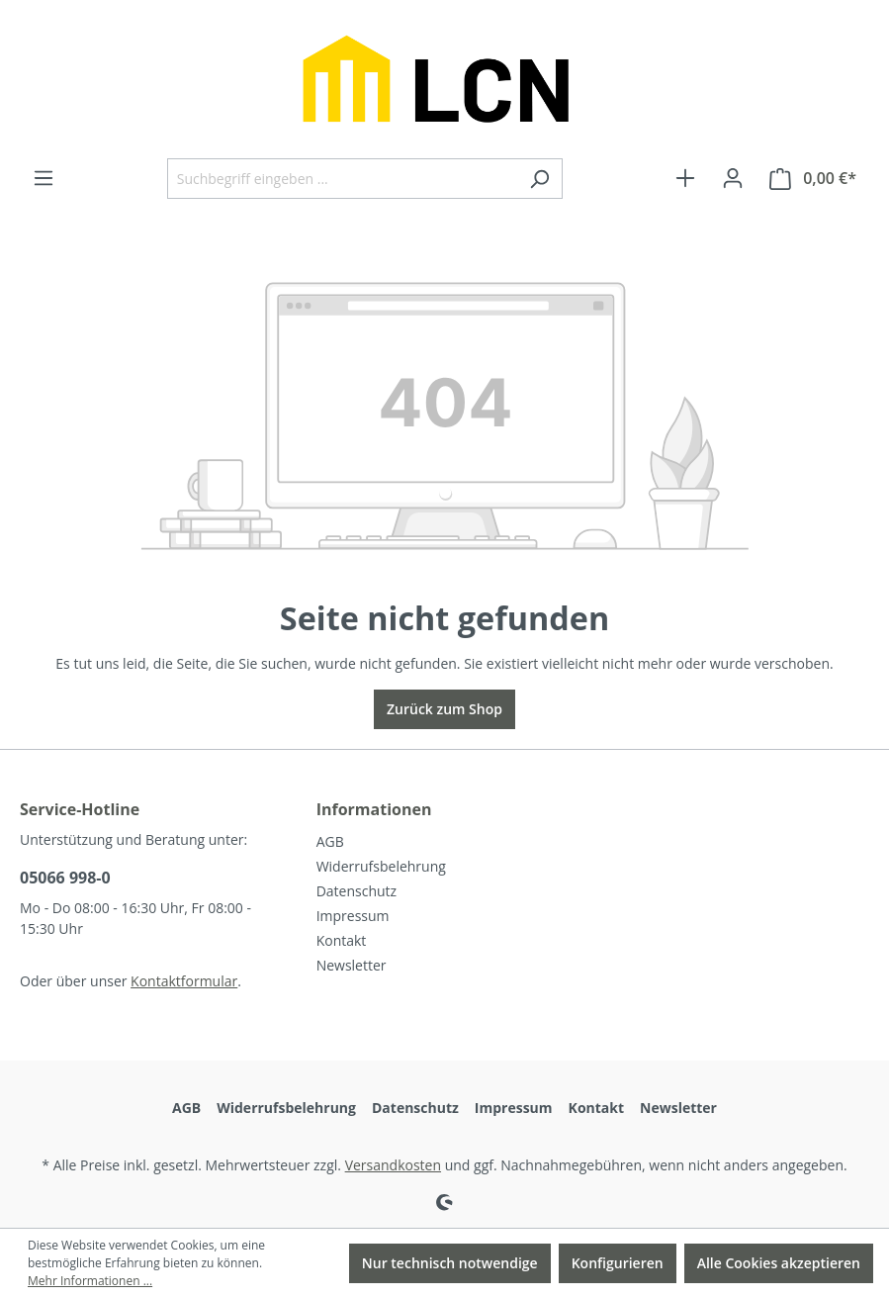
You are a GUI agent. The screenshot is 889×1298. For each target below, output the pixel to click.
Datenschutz (356, 890)
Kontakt (341, 940)
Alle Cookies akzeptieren (778, 1262)
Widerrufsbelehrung (381, 866)
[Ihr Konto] (732, 178)
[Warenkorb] (812, 178)
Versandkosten (393, 1165)
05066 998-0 (65, 877)
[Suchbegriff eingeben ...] (342, 178)
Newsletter (351, 965)
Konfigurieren (618, 1262)
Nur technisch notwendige (450, 1262)
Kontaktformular (184, 981)
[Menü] (43, 178)
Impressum (353, 915)
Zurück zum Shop (444, 708)
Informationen (374, 809)
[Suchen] (539, 178)
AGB (330, 841)
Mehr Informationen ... (90, 1280)
